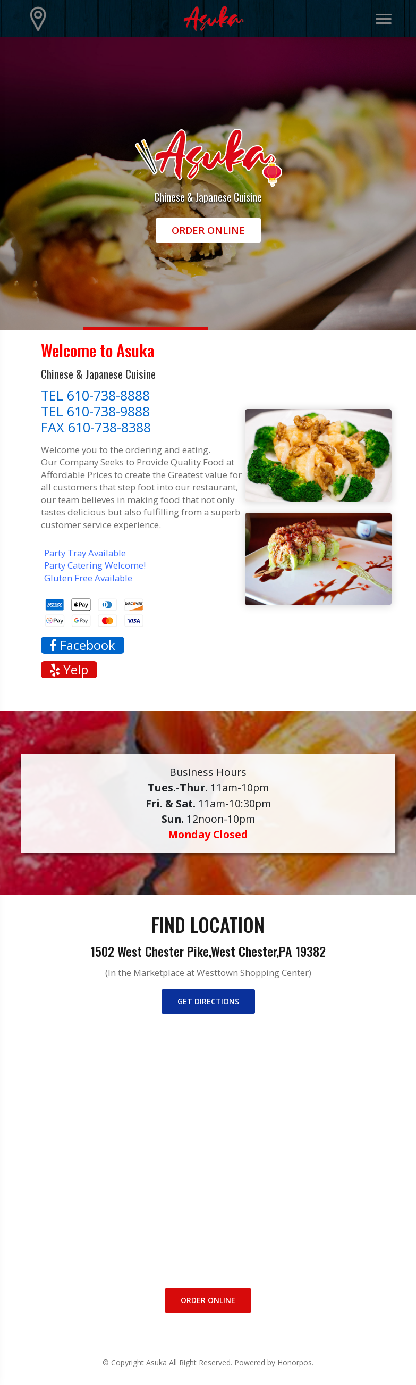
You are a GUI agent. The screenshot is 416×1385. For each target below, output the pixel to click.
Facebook (82, 645)
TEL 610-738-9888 (95, 411)
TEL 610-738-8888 (95, 395)
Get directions (208, 1001)
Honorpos (294, 1362)
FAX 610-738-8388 (96, 427)
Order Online (208, 230)
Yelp (68, 669)
